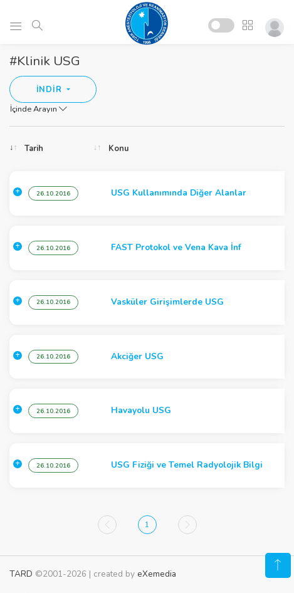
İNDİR (50, 89)
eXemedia (156, 574)
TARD (21, 574)
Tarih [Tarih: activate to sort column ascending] (33, 148)
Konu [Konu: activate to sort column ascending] (118, 148)
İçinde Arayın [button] (38, 109)
